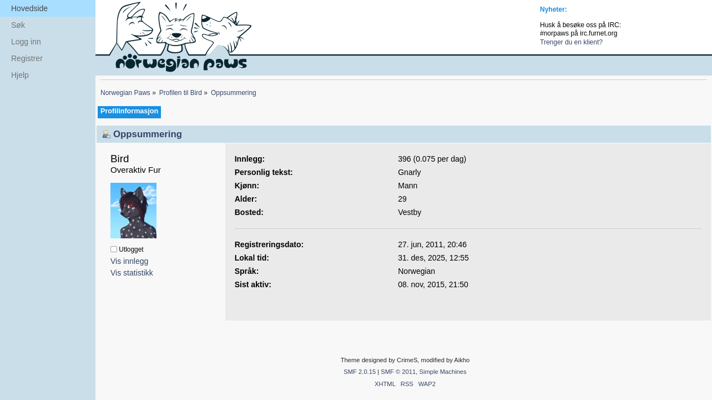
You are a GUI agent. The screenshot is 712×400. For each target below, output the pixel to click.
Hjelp (20, 75)
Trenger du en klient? (571, 42)
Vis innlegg (129, 261)
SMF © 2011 (398, 371)
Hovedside (29, 8)
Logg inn (26, 41)
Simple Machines (442, 371)
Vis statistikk (131, 272)
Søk (18, 25)
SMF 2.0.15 (360, 371)
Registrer (27, 58)
